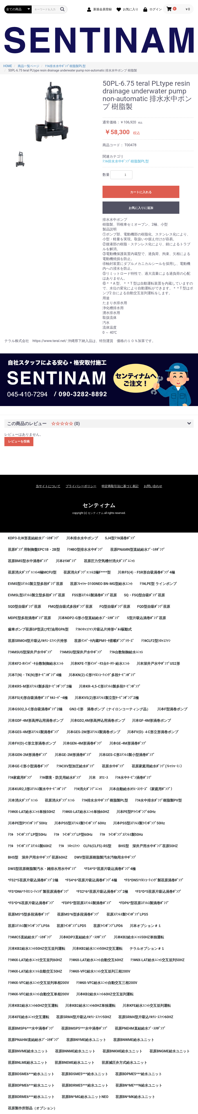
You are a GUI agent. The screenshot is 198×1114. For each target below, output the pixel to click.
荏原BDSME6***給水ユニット (31, 1074)
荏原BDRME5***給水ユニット (85, 1085)
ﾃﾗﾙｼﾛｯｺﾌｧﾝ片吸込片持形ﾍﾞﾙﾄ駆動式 (104, 629)
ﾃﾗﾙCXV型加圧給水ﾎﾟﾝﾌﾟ (75, 766)
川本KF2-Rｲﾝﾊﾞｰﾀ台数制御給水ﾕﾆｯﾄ (35, 663)
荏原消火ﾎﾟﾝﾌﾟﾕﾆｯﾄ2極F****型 (87, 572)
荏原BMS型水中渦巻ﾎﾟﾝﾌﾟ (28, 561)
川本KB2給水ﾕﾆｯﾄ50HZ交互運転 (97, 948)
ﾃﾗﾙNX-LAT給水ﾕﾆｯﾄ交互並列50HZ (157, 960)
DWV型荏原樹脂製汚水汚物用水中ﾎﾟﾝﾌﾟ (105, 857)
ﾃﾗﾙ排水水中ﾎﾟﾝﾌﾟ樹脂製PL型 (126, 161)
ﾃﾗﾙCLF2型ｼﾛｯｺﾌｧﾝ (155, 641)
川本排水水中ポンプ (82, 538)
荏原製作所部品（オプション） (32, 1108)
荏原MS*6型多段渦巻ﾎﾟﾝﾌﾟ (78, 914)
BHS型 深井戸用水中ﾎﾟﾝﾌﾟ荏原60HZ (37, 857)
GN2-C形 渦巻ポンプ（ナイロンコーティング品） (109, 709)
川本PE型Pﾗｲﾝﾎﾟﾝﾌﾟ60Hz (136, 812)
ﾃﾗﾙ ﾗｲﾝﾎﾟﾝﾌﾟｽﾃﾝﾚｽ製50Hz (121, 834)
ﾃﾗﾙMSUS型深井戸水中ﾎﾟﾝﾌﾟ (30, 652)
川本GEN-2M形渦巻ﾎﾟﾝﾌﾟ (28, 755)
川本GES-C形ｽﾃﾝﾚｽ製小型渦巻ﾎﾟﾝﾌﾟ (127, 755)
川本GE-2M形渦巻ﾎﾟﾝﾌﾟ (73, 755)
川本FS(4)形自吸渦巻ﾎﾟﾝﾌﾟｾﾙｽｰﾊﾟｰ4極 (38, 698)
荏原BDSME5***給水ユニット (84, 1074)
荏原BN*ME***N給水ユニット (138, 1085)
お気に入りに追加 (141, 208)
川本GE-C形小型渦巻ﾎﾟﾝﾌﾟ (28, 766)
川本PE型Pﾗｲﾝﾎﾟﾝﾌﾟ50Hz (27, 823)
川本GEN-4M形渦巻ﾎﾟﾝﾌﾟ (83, 743)
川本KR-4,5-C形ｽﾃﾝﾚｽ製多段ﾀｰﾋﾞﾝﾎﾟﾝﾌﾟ (110, 686)
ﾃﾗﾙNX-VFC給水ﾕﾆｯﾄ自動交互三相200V (106, 983)
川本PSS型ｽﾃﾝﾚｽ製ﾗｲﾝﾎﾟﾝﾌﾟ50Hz (139, 823)
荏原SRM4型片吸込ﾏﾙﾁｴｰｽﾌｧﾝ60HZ (145, 1017)
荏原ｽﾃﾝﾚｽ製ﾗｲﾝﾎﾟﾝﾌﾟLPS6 (29, 926)
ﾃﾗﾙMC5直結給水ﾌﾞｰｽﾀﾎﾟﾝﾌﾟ (30, 937)
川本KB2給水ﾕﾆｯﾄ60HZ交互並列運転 (104, 994)
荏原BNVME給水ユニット (28, 1051)
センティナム (99, 505)
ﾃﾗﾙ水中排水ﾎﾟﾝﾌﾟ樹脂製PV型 (158, 800)
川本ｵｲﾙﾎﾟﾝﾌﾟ (66, 561)
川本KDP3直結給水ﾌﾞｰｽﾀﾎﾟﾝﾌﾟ (83, 937)
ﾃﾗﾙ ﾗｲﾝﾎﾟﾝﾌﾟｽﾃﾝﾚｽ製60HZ (30, 846)
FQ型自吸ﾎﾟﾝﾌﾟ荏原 (114, 606)
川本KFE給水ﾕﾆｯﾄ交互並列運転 (146, 1005)
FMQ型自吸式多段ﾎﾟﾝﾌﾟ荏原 (70, 606)
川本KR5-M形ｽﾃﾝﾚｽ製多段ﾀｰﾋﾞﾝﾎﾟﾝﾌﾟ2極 (40, 686)
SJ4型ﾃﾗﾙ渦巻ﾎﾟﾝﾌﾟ (120, 538)
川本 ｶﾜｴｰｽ (98, 777)
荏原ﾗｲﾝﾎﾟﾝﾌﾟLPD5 (71, 926)
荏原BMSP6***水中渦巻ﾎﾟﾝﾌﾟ (31, 1028)
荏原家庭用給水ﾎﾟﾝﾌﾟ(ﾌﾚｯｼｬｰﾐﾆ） (158, 766)
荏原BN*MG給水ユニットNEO (85, 1097)
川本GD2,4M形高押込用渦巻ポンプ (97, 720)
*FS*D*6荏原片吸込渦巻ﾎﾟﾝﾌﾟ (31, 903)
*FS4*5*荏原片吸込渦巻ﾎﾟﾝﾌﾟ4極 (110, 869)
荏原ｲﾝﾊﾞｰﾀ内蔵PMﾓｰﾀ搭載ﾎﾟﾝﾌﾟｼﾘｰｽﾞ (104, 641)
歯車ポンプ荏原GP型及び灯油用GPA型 (38, 629)
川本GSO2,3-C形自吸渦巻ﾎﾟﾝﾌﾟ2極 (35, 709)
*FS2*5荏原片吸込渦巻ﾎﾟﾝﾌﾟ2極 (33, 880)
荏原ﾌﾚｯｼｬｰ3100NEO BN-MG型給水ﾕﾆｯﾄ (101, 584)
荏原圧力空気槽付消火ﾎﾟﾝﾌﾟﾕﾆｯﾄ (109, 561)
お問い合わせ (153, 486)
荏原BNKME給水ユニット (123, 1051)
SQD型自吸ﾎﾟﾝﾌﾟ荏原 (24, 606)
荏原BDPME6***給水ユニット (31, 1085)
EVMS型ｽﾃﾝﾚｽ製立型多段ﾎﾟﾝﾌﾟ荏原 (35, 584)
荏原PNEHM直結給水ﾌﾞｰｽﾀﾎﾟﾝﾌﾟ (140, 1028)
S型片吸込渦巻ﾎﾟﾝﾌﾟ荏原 (146, 618)
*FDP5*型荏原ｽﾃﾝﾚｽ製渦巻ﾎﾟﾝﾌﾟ (86, 903)
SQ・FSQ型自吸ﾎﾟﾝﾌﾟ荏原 (144, 595)
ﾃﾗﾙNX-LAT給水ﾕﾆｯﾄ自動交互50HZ (35, 971)
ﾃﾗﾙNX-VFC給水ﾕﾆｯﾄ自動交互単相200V (38, 994)
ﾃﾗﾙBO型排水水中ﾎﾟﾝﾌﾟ (85, 549)
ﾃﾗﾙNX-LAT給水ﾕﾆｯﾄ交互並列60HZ (35, 960)
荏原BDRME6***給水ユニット (31, 1097)
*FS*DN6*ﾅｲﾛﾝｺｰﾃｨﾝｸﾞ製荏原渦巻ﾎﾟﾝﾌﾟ (38, 891)
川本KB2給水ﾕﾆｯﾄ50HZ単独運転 (139, 937)
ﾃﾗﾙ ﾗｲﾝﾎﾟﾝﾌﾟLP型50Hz (27, 834)
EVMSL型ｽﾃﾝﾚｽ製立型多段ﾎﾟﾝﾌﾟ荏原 (36, 595)
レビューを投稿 (19, 441)
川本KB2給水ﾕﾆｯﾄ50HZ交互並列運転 (36, 948)
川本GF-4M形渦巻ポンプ (151, 720)
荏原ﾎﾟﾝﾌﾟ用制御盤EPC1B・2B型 (34, 549)
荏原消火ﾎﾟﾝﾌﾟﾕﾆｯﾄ (60, 800)
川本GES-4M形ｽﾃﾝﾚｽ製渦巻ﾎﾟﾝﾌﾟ (33, 732)
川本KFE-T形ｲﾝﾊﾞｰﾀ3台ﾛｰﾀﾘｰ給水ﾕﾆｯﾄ (100, 663)
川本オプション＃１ (145, 926)
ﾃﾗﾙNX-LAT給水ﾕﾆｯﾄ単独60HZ (85, 812)
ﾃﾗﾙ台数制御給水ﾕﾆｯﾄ (126, 652)
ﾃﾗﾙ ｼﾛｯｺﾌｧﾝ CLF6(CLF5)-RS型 (85, 846)
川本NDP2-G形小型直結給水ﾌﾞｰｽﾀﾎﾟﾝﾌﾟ (89, 618)
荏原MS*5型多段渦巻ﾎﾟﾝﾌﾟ (29, 914)
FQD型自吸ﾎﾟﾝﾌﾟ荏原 (153, 606)
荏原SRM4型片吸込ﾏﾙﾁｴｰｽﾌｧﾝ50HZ (83, 1017)
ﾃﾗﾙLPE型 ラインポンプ (158, 584)
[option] (52, 112)
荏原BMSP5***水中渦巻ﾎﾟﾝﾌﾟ (84, 1028)
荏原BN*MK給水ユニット (135, 1097)
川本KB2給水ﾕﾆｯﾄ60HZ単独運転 (90, 1005)
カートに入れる (141, 192)
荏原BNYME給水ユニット (86, 1040)
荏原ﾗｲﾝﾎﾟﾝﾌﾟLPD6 (108, 926)
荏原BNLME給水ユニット (28, 1063)
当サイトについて (48, 486)
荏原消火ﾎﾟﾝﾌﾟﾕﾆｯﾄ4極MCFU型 (32, 572)
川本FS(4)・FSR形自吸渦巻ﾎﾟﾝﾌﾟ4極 (146, 572)
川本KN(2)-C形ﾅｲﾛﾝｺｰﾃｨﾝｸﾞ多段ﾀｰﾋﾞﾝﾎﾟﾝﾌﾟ (102, 675)
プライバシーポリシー (81, 486)
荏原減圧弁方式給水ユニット (124, 1063)
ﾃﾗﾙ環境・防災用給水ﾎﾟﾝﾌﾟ (61, 777)
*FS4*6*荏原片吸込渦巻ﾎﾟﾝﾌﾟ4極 (91, 880)
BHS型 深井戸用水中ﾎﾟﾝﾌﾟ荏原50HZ (148, 846)
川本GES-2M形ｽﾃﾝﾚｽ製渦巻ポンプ (93, 732)
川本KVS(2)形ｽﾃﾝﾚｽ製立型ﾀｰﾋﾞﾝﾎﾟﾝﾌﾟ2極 (107, 698)
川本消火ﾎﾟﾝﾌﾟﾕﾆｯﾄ (23, 800)
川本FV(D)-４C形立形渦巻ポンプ (152, 732)
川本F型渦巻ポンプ (172, 709)
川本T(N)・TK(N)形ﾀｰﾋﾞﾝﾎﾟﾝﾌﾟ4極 (34, 675)
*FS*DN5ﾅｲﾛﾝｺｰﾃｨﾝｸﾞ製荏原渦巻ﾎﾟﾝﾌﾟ (154, 880)
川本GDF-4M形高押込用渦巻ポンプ (35, 720)
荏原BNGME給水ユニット (169, 1051)
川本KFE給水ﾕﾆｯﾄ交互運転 (28, 1017)
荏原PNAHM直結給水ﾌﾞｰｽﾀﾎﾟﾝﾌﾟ (33, 1040)
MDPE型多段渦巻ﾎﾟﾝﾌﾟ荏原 (29, 618)
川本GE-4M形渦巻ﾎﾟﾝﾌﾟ (127, 743)
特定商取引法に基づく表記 (120, 486)
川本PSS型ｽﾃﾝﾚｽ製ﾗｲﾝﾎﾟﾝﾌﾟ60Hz (80, 823)
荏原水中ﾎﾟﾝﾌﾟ (113, 766)
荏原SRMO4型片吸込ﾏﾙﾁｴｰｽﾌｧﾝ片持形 (37, 641)
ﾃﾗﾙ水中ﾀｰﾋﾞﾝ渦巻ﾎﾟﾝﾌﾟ (133, 777)
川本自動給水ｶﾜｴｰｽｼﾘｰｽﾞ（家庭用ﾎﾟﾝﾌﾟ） (141, 789)
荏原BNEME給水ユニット (75, 1063)
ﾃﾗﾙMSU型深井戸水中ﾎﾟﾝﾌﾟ (81, 652)
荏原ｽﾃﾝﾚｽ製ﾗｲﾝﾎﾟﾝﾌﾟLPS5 (127, 914)
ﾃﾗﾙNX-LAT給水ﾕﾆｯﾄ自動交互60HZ (96, 960)
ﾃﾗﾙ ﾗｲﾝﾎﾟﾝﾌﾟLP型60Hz (73, 834)
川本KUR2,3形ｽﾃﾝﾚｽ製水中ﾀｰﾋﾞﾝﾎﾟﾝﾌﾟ (37, 789)
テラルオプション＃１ (147, 948)
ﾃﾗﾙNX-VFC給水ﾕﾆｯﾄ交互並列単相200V (38, 983)
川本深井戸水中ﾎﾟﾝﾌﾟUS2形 (158, 663)
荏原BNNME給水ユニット (75, 1051)
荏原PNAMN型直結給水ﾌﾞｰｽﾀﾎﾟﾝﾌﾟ (137, 549)
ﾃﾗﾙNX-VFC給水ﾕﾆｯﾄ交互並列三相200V (99, 971)
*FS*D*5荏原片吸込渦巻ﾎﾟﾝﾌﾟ (158, 891)
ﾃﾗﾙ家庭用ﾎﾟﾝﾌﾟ (20, 777)
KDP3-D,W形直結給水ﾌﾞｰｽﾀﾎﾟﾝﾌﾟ (33, 538)
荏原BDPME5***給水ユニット (138, 1074)
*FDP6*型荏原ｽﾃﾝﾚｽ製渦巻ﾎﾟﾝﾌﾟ (144, 903)
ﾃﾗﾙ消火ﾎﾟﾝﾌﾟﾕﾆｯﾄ (88, 789)
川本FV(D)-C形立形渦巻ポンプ (32, 743)
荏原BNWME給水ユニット (133, 1040)
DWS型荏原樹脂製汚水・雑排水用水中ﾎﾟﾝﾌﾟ (42, 869)
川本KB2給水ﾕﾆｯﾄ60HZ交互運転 (33, 1005)
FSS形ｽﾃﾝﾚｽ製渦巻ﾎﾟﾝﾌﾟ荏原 (94, 595)
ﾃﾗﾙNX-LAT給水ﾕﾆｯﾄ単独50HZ (31, 812)
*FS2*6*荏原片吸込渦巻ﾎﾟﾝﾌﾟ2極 (102, 891)
